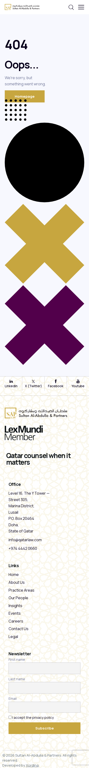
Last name (17, 679)
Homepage (25, 96)
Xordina (32, 765)
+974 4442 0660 (23, 548)
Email (13, 698)
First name (17, 659)
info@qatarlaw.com (25, 539)
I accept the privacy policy (33, 717)
